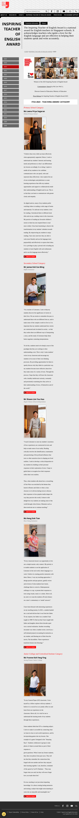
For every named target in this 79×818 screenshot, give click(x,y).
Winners (44, 23)
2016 (5, 94)
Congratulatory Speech (44, 86)
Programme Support (71, 15)
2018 (5, 86)
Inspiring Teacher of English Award (38, 15)
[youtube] (64, 11)
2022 (5, 70)
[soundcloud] (70, 11)
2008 (5, 125)
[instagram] (57, 11)
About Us (4, 15)
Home (26, 52)
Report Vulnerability (14, 812)
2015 (5, 98)
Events (21, 15)
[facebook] (51, 11)
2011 (5, 114)
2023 (5, 67)
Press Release (37, 96)
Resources (12, 15)
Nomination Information (31, 23)
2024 (5, 63)
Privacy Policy (25, 812)
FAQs (42, 812)
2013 (5, 106)
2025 (5, 59)
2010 (5, 118)
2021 (5, 74)
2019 (5, 82)
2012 (5, 110)
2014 (5, 102)
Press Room (58, 15)
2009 (5, 122)
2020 (5, 78)
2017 (5, 90)
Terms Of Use (34, 812)
